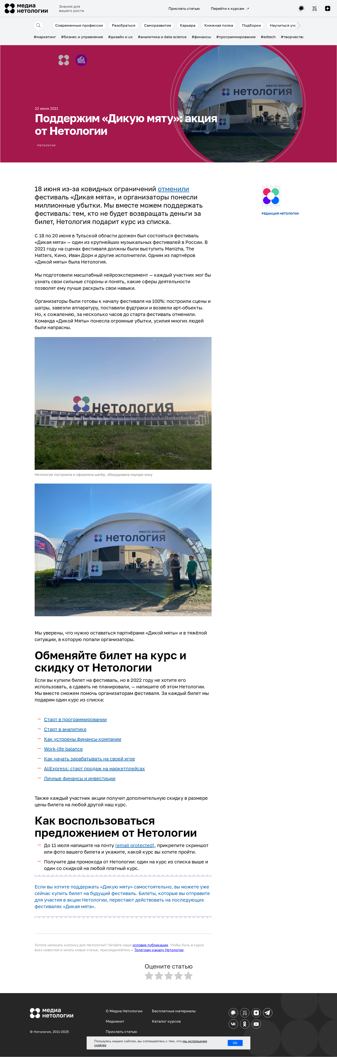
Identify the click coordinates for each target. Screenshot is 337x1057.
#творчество (293, 36)
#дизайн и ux (120, 36)
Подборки (251, 25)
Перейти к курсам (230, 8)
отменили (173, 189)
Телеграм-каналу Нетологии (158, 950)
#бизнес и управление (82, 36)
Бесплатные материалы (174, 1011)
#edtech (268, 36)
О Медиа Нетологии (124, 1011)
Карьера (187, 25)
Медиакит (115, 1021)
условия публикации (150, 945)
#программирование (236, 36)
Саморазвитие (157, 25)
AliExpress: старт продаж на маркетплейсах (94, 768)
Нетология (47, 144)
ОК (235, 1043)
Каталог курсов (166, 1021)
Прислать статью (184, 8)
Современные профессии (79, 25)
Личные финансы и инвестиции (79, 778)
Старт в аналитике (65, 729)
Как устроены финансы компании (82, 739)
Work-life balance (63, 749)
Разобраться (123, 25)
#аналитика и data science (162, 36)
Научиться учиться (287, 25)
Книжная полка (218, 25)
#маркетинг (45, 36)
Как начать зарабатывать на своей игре (89, 758)
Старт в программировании (75, 719)
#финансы (201, 36)
